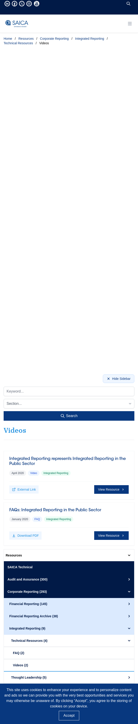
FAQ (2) (18, 653)
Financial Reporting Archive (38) (70, 616)
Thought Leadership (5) (71, 677)
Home (8, 38)
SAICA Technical (19, 567)
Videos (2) (20, 665)
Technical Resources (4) (71, 640)
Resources (26, 38)
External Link (24, 489)
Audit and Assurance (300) (69, 579)
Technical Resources (18, 43)
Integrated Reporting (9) (70, 628)
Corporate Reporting (54, 38)
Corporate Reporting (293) (69, 591)
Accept (69, 715)
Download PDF (25, 535)
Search (68, 416)
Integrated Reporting (89, 38)
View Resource (111, 489)
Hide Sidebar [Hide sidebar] (119, 379)
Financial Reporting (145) (70, 604)
